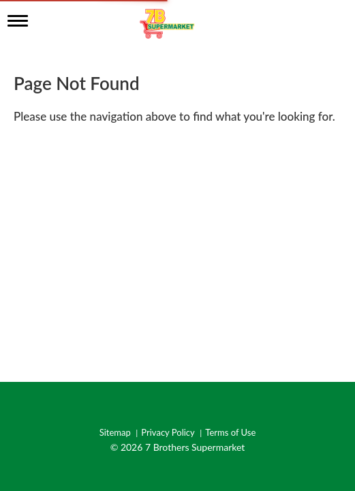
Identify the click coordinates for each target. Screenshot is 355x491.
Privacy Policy (167, 433)
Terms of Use (230, 433)
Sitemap (115, 433)
